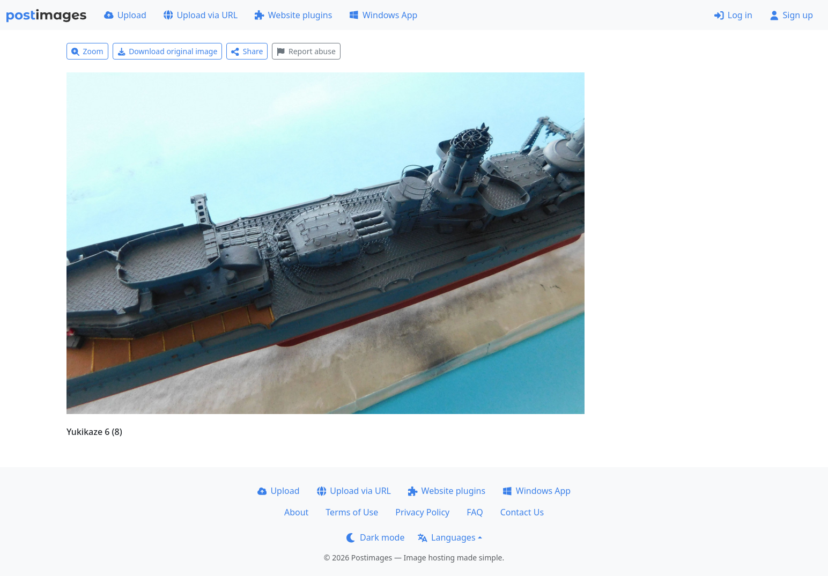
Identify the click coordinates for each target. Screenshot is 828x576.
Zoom (87, 51)
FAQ (475, 512)
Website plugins (293, 15)
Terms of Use (352, 512)
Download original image (167, 51)
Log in (733, 15)
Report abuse (306, 51)
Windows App (383, 15)
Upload (125, 15)
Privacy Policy (422, 512)
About (296, 512)
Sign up (791, 15)
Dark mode (375, 537)
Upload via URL (201, 15)
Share (247, 51)
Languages (446, 537)
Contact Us (522, 512)
